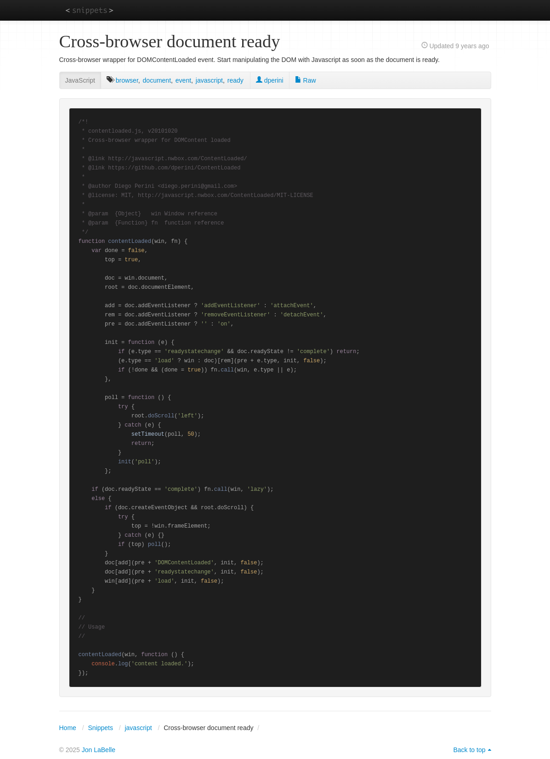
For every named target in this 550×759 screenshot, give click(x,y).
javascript (209, 80)
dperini (270, 80)
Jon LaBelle (98, 749)
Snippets (100, 727)
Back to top (469, 749)
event (183, 80)
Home (67, 727)
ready (235, 80)
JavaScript (80, 80)
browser (127, 80)
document (157, 80)
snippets (89, 10)
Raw (305, 80)
